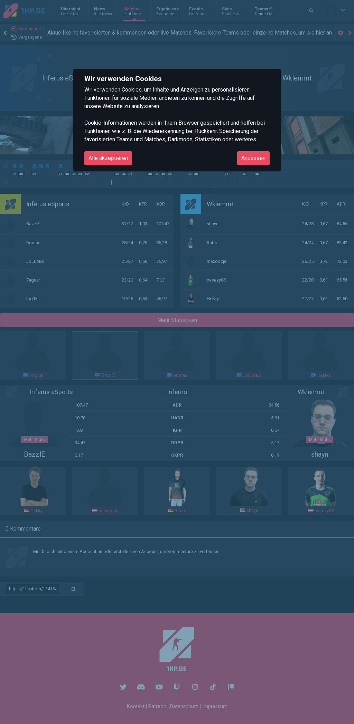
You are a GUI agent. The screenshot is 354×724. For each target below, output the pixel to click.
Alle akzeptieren (108, 158)
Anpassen (253, 158)
